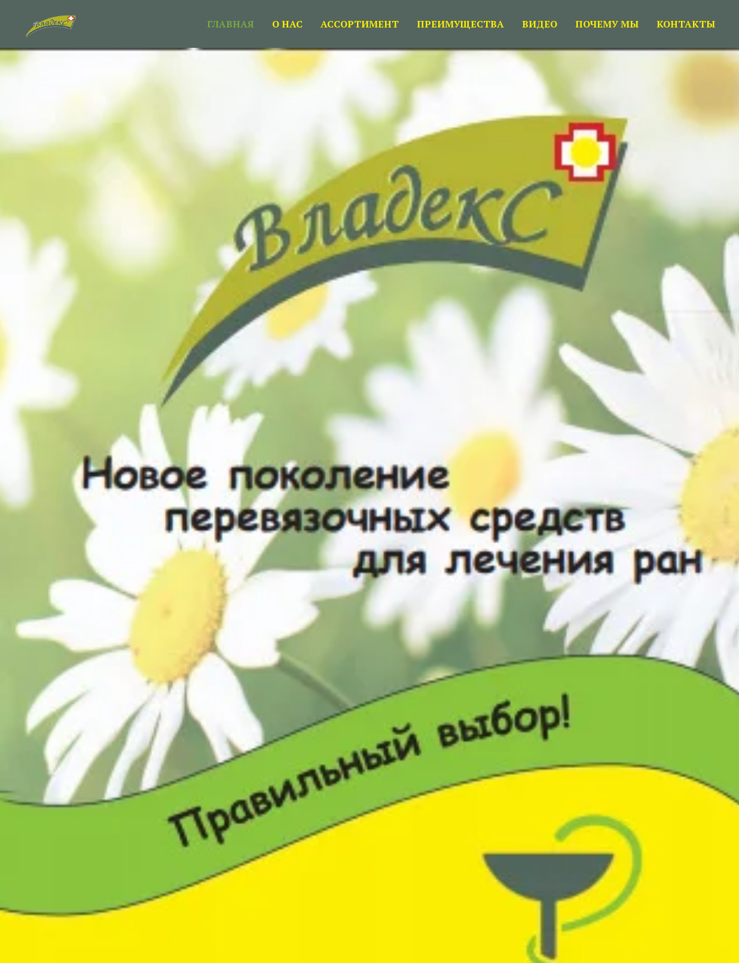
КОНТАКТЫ (685, 23)
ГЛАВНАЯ (230, 23)
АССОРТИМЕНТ (359, 23)
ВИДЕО (539, 23)
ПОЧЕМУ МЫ (607, 23)
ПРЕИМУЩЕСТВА (460, 23)
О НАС (287, 23)
